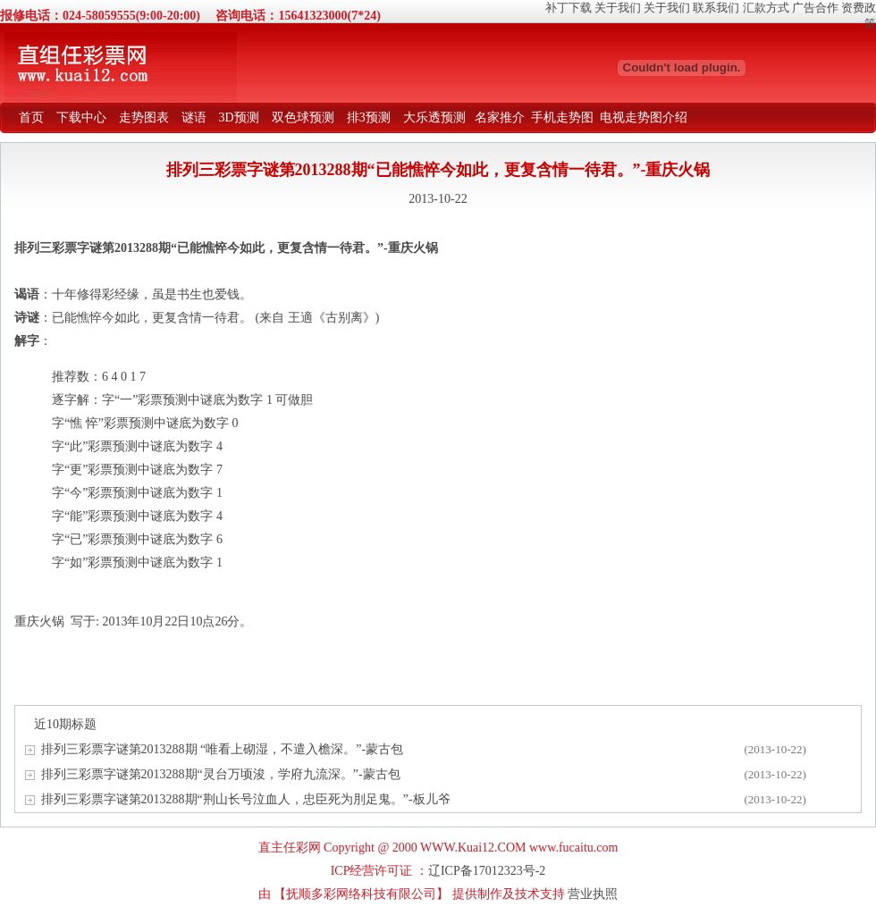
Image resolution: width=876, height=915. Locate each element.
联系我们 (716, 7)
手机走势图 (562, 117)
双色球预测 (303, 117)
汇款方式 (766, 7)
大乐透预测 (434, 117)
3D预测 (239, 117)
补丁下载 (568, 7)
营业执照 (593, 894)
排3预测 (369, 117)
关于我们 (617, 7)
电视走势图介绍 (643, 117)
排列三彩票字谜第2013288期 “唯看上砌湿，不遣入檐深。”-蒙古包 (222, 749)
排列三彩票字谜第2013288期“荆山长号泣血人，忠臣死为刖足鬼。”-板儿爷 (246, 799)
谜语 (193, 117)
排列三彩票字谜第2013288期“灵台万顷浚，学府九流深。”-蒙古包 (220, 774)
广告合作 (815, 7)
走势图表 (144, 117)
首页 (31, 117)
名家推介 (500, 117)
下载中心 (81, 117)
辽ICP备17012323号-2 (486, 870)
